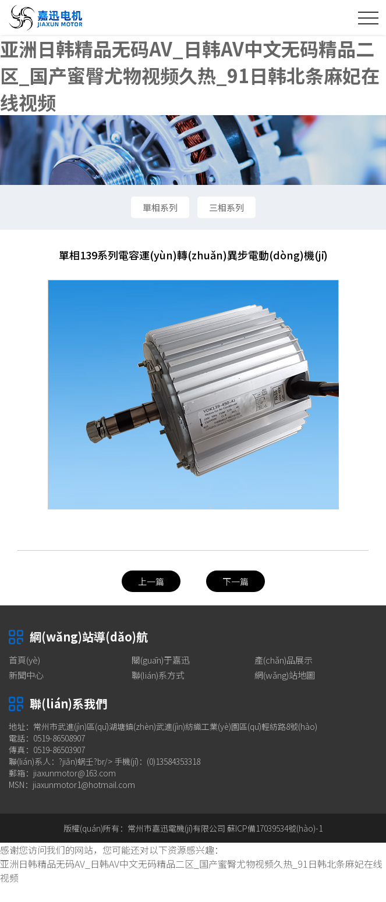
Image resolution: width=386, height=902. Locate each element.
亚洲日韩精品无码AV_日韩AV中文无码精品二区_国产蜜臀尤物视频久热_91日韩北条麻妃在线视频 (190, 75)
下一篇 (235, 581)
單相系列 (160, 207)
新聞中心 (26, 675)
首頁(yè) (24, 660)
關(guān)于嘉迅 (161, 660)
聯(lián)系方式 (158, 675)
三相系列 (226, 207)
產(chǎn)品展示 (283, 660)
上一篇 (151, 581)
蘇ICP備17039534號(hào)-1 (275, 828)
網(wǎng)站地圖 (284, 675)
